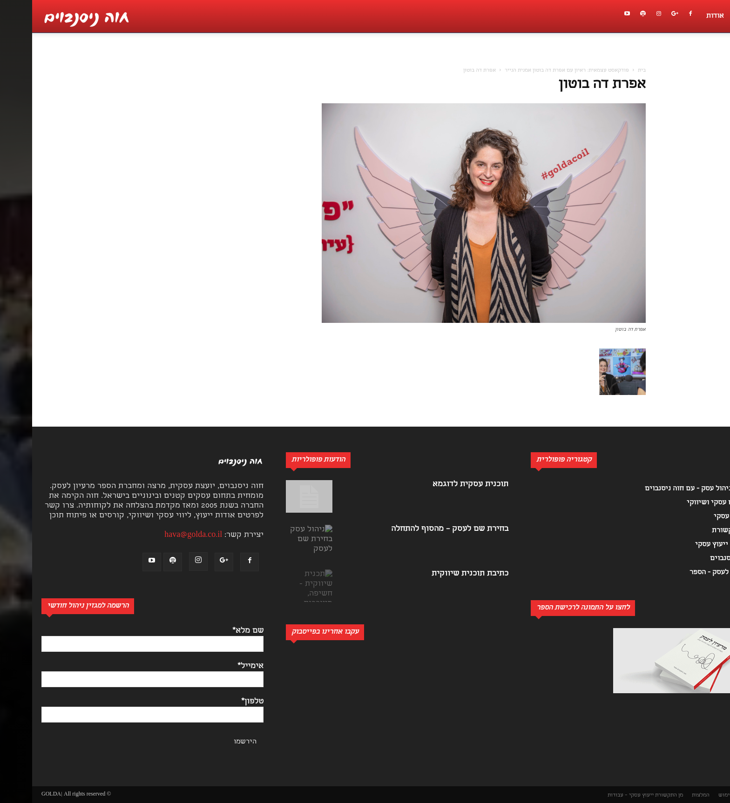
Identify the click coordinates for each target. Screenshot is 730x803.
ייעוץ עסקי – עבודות (598, 795)
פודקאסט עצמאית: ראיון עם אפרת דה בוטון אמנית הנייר (535, 71)
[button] (718, 59)
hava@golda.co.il (161, 535)
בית (610, 71)
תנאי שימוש (699, 795)
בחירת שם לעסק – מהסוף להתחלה (417, 529)
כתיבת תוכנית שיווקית (437, 573)
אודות (683, 16)
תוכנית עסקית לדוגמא (438, 484)
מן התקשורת (637, 795)
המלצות (668, 795)
